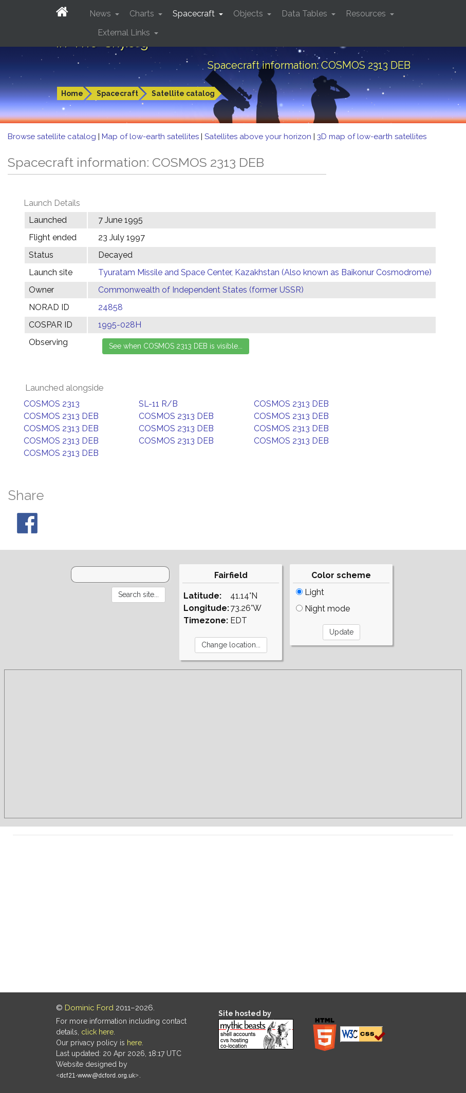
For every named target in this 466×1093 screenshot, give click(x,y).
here (134, 1043)
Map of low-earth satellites (151, 136)
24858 (110, 307)
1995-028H (119, 325)
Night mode (323, 608)
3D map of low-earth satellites (371, 136)
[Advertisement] (233, 744)
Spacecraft (117, 93)
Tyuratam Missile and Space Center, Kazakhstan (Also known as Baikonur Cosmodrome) (265, 272)
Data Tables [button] (305, 13)
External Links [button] (125, 32)
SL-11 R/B (158, 404)
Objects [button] (249, 13)
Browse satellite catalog (53, 136)
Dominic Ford (89, 1007)
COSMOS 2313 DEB (291, 404)
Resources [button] (367, 13)
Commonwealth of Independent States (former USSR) (201, 290)
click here (97, 1032)
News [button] (101, 13)
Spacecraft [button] (195, 13)
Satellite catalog (183, 93)
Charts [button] (142, 13)
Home (72, 93)
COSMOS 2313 (52, 404)
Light (310, 592)
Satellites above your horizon (258, 136)
